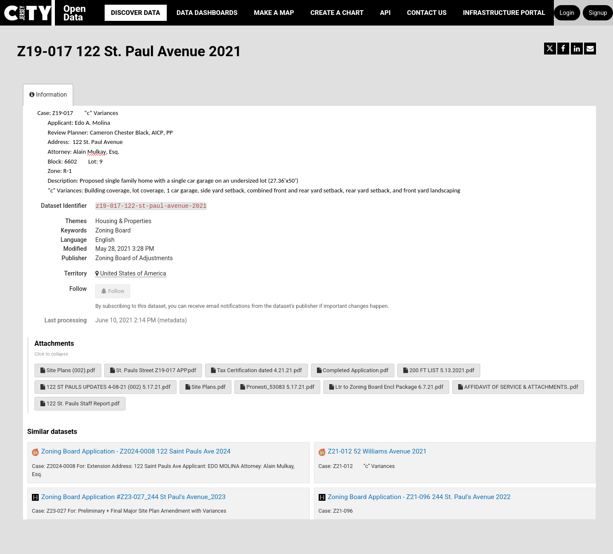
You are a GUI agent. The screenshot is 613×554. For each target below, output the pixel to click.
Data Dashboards (207, 13)
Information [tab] (48, 94)
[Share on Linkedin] (577, 49)
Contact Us (427, 13)
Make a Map (274, 13)
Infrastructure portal (504, 13)
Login (567, 12)
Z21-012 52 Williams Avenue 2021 (377, 451)
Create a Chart (337, 13)
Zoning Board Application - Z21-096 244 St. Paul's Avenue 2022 (419, 497)
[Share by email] (590, 49)
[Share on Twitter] (550, 49)
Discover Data (135, 13)
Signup (598, 12)
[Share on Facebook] (563, 49)
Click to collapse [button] (51, 354)
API (385, 13)
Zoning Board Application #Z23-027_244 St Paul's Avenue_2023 (133, 497)
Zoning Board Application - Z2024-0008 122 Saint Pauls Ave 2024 (136, 451)
